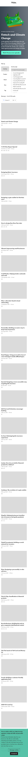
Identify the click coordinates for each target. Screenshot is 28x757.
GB (1, 125)
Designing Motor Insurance (9, 172)
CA (4, 520)
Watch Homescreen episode (11, 53)
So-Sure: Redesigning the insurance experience (12, 436)
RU (1, 547)
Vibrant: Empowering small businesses (13, 248)
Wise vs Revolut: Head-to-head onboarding (10, 301)
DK (1, 252)
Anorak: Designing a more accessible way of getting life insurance (14, 382)
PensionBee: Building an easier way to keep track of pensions (13, 328)
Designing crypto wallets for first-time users (12, 198)
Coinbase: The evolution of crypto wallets (13, 490)
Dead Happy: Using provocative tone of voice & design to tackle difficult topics (13, 355)
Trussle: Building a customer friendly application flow (12, 678)
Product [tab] (5, 74)
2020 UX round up (6, 704)
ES (1, 414)
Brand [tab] (5, 79)
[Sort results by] (6, 100)
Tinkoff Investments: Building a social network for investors (12, 543)
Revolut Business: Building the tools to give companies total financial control (12, 624)
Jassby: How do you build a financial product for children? (12, 464)
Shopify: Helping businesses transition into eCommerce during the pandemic (12, 516)
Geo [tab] (5, 85)
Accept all (14, 753)
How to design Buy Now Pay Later (11, 223)
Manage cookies (14, 750)
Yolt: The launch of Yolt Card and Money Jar (13, 651)
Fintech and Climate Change (9, 121)
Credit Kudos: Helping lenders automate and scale (13, 274)
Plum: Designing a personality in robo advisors (12, 570)
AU (6, 150)
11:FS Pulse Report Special (9, 147)
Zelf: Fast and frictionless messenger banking (12, 409)
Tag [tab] (5, 90)
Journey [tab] (5, 69)
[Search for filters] (19, 69)
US (8, 150)
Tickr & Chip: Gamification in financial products (12, 597)
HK (1, 150)
